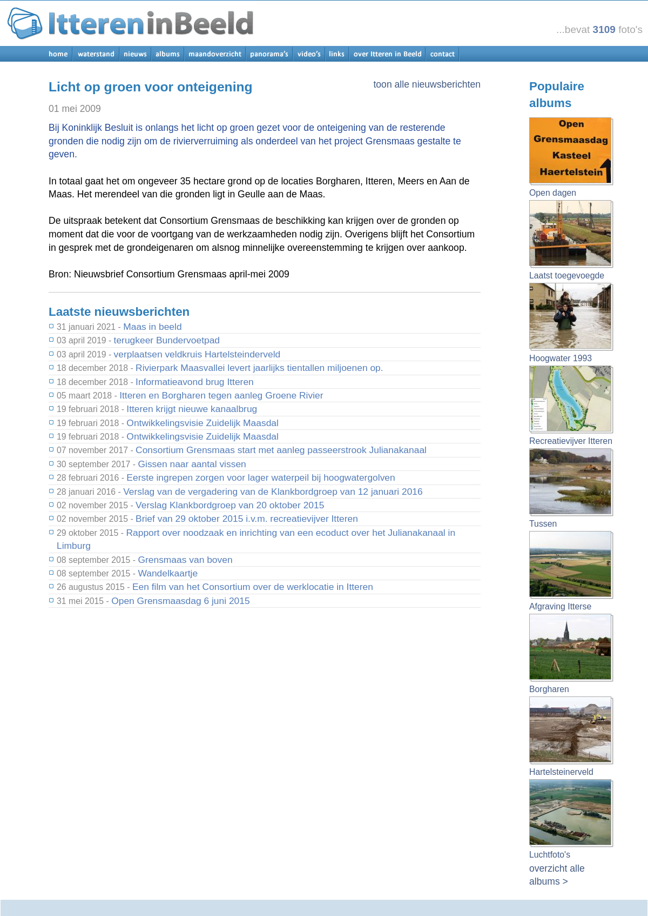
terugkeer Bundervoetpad (167, 340)
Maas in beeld (152, 326)
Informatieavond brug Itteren (195, 381)
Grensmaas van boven (185, 559)
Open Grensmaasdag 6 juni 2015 (180, 600)
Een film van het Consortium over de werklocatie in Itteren (252, 586)
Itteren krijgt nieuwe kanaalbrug (191, 408)
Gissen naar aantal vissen (192, 464)
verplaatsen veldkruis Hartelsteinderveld (197, 354)
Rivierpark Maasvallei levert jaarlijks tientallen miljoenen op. (259, 367)
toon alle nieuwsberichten (427, 84)
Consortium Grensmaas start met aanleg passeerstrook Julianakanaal (281, 449)
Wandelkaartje (168, 573)
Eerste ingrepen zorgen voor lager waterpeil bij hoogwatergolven (260, 477)
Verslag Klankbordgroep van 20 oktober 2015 (230, 505)
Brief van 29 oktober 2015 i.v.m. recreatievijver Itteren (247, 518)
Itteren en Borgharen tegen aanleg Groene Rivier (221, 395)
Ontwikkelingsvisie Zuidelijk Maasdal (202, 422)
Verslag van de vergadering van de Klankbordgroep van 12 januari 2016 (273, 491)
